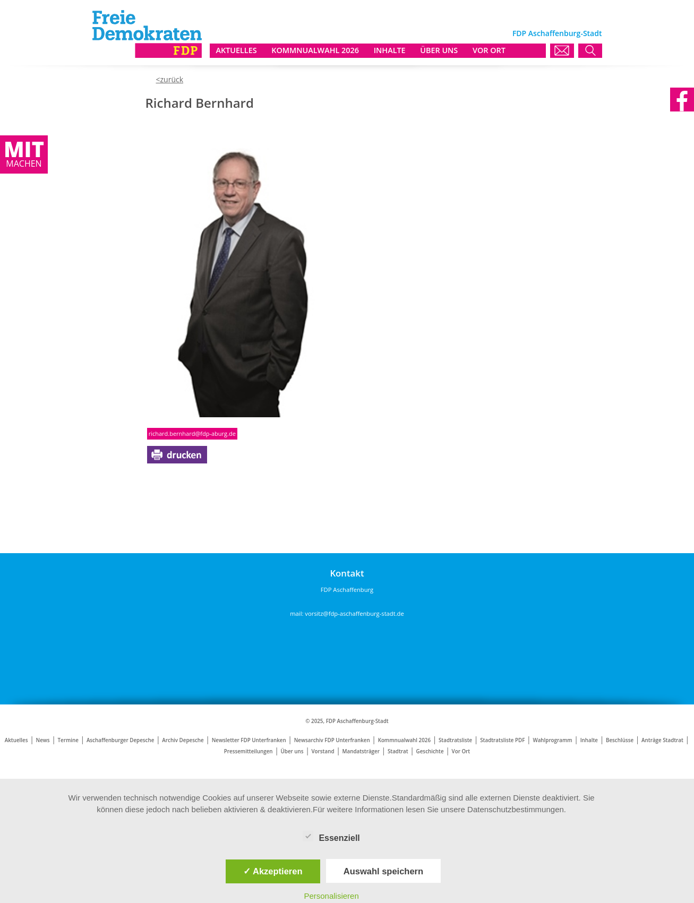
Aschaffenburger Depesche (120, 740)
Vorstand (323, 751)
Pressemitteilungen (248, 751)
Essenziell (331, 836)
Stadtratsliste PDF (502, 740)
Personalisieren (331, 895)
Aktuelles (16, 740)
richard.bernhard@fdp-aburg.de (192, 433)
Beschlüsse (619, 740)
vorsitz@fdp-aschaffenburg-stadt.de (354, 613)
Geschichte (430, 751)
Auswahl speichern (383, 871)
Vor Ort (461, 751)
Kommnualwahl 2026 (404, 740)
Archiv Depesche (182, 740)
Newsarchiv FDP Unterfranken (332, 740)
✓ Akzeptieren (273, 871)
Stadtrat (398, 751)
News (42, 740)
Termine (68, 740)
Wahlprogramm (552, 740)
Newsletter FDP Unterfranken (249, 740)
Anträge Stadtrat (662, 740)
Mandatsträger (360, 751)
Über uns (292, 751)
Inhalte (589, 740)
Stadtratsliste (455, 740)
